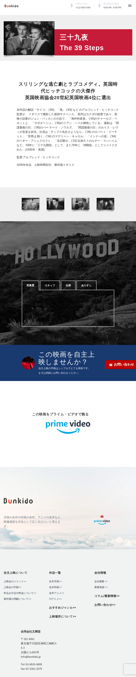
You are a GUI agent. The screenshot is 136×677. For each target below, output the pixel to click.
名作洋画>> (55, 581)
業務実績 (99, 587)
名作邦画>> (55, 587)
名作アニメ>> (56, 593)
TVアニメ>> (55, 598)
